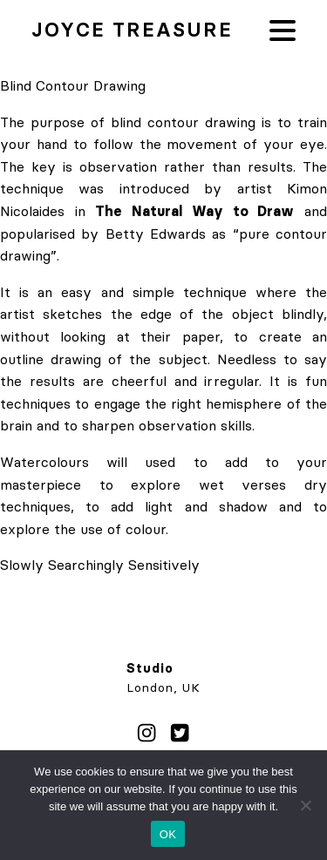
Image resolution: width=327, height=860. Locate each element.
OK (168, 834)
